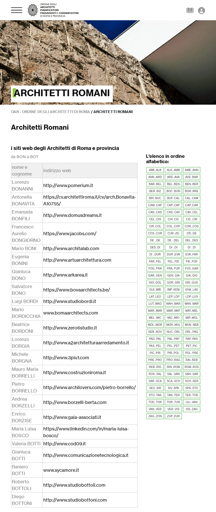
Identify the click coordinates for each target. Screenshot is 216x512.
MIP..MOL (192, 317)
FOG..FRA (155, 268)
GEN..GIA (173, 275)
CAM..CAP (155, 205)
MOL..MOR (155, 324)
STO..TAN (155, 395)
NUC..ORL (173, 331)
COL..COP (173, 226)
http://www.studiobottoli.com (74, 485)
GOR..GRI (173, 282)
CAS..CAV (173, 212)
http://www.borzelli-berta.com (75, 402)
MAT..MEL (191, 310)
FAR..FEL (155, 261)
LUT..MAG (154, 303)
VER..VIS (173, 409)
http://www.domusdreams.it (72, 215)
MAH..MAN (173, 303)
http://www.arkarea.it (65, 275)
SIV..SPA (173, 388)
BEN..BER (191, 184)
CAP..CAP (173, 205)
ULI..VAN (191, 402)
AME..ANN (191, 170)
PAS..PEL (155, 345)
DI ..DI (173, 247)
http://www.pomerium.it (68, 185)
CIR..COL (155, 226)
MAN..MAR (192, 303)
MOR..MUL (173, 324)
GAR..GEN (155, 275)
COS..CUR (155, 233)
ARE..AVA (173, 177)
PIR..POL (173, 352)
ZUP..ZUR (173, 416)
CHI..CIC (173, 219)
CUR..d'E (173, 233)
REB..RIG (155, 367)
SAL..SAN (173, 374)
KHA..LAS (191, 289)
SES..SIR (155, 388)
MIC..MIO (173, 317)
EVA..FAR (191, 254)
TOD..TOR (155, 402)
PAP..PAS (192, 338)
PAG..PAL (155, 338)
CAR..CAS (155, 212)
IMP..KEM (173, 289)
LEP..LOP (173, 296)
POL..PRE (191, 352)
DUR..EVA (173, 254)
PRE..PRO (155, 359)
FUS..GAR (191, 268)
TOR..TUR (173, 402)
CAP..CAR (191, 205)
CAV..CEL (192, 212)
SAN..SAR (191, 374)
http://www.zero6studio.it (70, 328)
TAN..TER (173, 395)
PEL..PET (173, 345)
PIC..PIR (155, 352)
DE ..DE (155, 240)
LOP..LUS (192, 296)
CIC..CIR (191, 219)
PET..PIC (191, 345)
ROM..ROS (191, 367)
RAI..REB (192, 359)
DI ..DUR (155, 254)
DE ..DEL (173, 240)
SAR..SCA (155, 381)
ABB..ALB (155, 170)
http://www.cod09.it (64, 443)
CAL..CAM (191, 198)
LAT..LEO (155, 296)
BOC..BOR (173, 191)
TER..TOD (191, 395)
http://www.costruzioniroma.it (74, 372)
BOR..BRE (192, 191)
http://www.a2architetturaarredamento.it (86, 342)
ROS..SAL (154, 374)
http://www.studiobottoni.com (75, 500)
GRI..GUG (191, 282)
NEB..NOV (155, 331)
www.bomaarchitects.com (70, 313)
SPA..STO (191, 388)
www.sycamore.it (61, 470)
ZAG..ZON (155, 416)
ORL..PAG (191, 331)
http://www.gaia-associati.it (72, 417)
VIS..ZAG (191, 409)
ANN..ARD (155, 177)
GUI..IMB (155, 289)
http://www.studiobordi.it (69, 301)
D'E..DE (192, 233)
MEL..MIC (155, 317)
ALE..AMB (173, 170)
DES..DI (155, 247)
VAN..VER (155, 409)
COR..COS (192, 226)
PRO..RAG (173, 359)
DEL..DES (191, 240)
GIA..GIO (191, 275)
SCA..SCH (173, 381)
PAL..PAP (173, 338)
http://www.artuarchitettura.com (77, 260)
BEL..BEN (173, 184)
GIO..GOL (155, 282)
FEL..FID (173, 261)
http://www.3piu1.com (66, 357)
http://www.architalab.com (71, 248)
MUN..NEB (192, 324)
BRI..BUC (155, 198)
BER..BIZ (155, 191)
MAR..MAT (173, 310)
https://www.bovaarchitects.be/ (76, 290)
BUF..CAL (173, 198)
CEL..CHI (155, 219)
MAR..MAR (155, 310)
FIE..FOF (191, 261)
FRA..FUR (173, 268)
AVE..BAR (191, 177)
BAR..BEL (155, 184)
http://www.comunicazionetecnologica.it (86, 455)
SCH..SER (191, 381)
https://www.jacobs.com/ (69, 233)
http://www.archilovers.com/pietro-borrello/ (89, 387)
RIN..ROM (173, 367)
